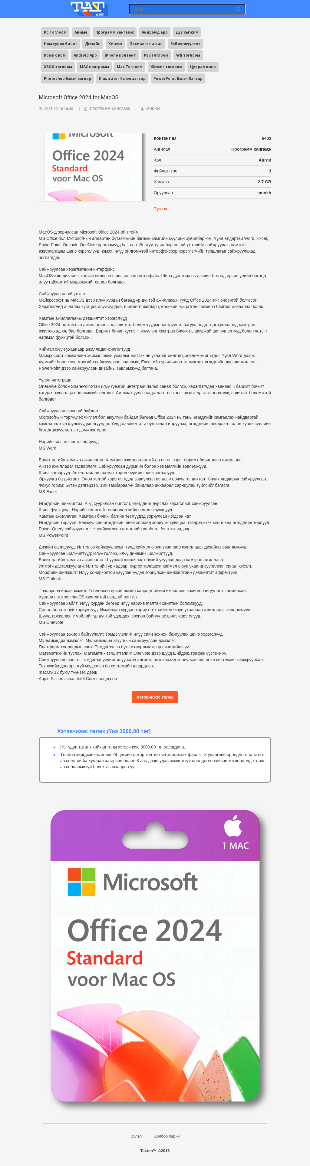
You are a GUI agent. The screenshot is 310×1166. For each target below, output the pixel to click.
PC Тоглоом (55, 32)
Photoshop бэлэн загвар (67, 78)
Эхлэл (241, 23)
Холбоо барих (167, 1136)
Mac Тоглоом (130, 66)
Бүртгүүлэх (294, 23)
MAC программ (94, 66)
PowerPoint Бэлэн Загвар (178, 78)
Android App (85, 55)
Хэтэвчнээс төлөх (155, 697)
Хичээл (115, 43)
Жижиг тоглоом (166, 66)
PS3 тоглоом (156, 55)
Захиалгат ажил (146, 43)
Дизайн (93, 43)
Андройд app (155, 32)
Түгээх (160, 208)
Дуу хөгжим (187, 32)
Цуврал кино (203, 66)
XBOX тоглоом (58, 66)
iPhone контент (120, 55)
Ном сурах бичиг (60, 43)
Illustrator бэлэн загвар (122, 78)
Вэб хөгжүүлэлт (185, 43)
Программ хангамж (114, 32)
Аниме (80, 32)
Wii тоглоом (188, 55)
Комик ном (55, 55)
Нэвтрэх (266, 23)
